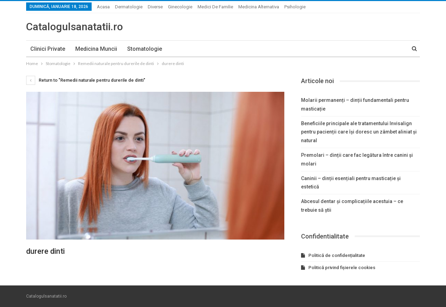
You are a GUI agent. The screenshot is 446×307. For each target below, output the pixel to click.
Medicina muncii (96, 49)
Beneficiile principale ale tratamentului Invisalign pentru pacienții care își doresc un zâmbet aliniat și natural (359, 132)
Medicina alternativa (258, 6)
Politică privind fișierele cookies (341, 267)
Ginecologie (180, 6)
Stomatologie (144, 49)
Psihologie (295, 6)
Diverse (155, 6)
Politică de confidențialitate (336, 255)
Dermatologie (129, 6)
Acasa (103, 6)
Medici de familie (215, 6)
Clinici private (47, 49)
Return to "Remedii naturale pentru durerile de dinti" (85, 80)
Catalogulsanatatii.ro (74, 27)
